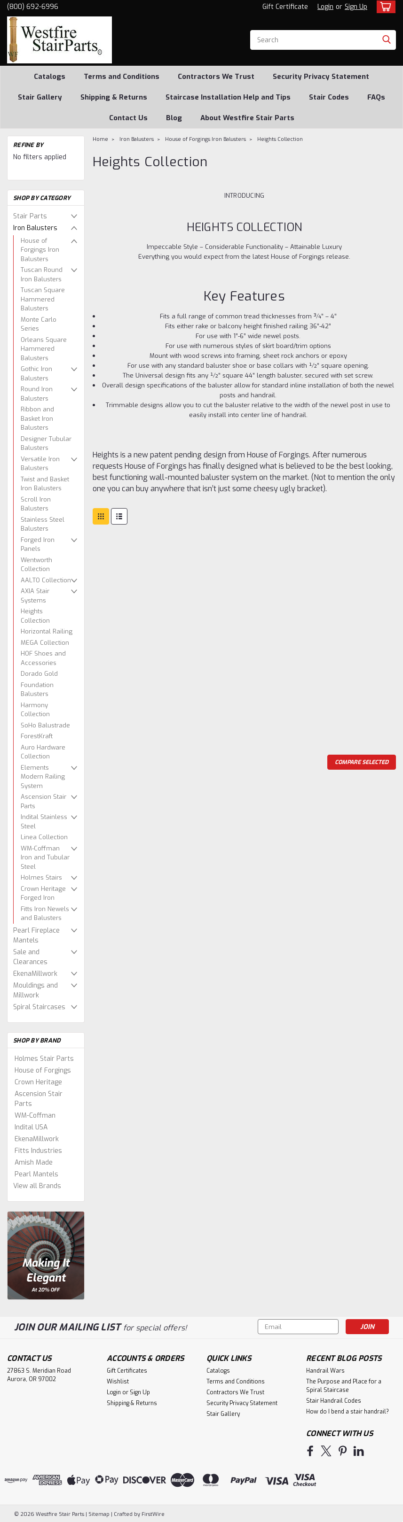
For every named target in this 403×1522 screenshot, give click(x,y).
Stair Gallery (40, 97)
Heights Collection (35, 616)
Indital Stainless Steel (44, 821)
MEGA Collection (45, 643)
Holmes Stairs (41, 877)
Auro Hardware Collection (43, 752)
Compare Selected (361, 762)
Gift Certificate (285, 6)
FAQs (376, 97)
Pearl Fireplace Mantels (36, 935)
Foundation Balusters (37, 689)
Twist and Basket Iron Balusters (45, 484)
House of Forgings (43, 1070)
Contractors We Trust (216, 76)
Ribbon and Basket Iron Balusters (37, 418)
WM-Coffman (35, 1115)
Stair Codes (329, 97)
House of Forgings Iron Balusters (40, 250)
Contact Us (128, 118)
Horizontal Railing (46, 631)
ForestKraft (37, 736)
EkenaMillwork (35, 973)
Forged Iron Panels (38, 544)
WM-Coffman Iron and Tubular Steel (45, 857)
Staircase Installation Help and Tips (228, 97)
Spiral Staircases (39, 1007)
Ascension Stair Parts (43, 801)
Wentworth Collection (36, 564)
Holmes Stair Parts (44, 1058)
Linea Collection (44, 837)
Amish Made (34, 1162)
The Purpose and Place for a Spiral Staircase (343, 1386)
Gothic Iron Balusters (36, 373)
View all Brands (37, 1186)
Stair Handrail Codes (333, 1401)
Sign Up (356, 6)
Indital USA (31, 1127)
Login (325, 6)
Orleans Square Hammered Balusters (44, 349)
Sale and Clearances (30, 957)
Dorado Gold (39, 674)
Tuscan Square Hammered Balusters (43, 299)
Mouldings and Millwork (35, 990)
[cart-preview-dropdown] (384, 6)
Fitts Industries (38, 1150)
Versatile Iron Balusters (40, 463)
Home (100, 139)
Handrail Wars (325, 1371)
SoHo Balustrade (45, 725)
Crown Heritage (38, 1082)
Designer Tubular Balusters (46, 443)
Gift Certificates (127, 1371)
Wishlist (118, 1381)
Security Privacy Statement (321, 76)
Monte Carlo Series (38, 324)
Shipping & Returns (113, 97)
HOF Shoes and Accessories (43, 658)
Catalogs (49, 76)
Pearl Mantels (36, 1174)
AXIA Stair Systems (35, 595)
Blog (174, 118)
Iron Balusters (35, 228)
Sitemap (99, 1512)
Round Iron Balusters (37, 393)
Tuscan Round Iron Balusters (42, 274)
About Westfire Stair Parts (247, 118)
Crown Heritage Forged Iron (43, 893)
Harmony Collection (35, 710)
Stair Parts (30, 216)
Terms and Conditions (121, 76)
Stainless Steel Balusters (42, 524)
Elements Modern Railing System (43, 777)
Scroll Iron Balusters (36, 504)
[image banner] (46, 1255)
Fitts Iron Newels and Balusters (45, 913)
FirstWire (152, 1512)
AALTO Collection (46, 580)
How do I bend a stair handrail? (347, 1411)
